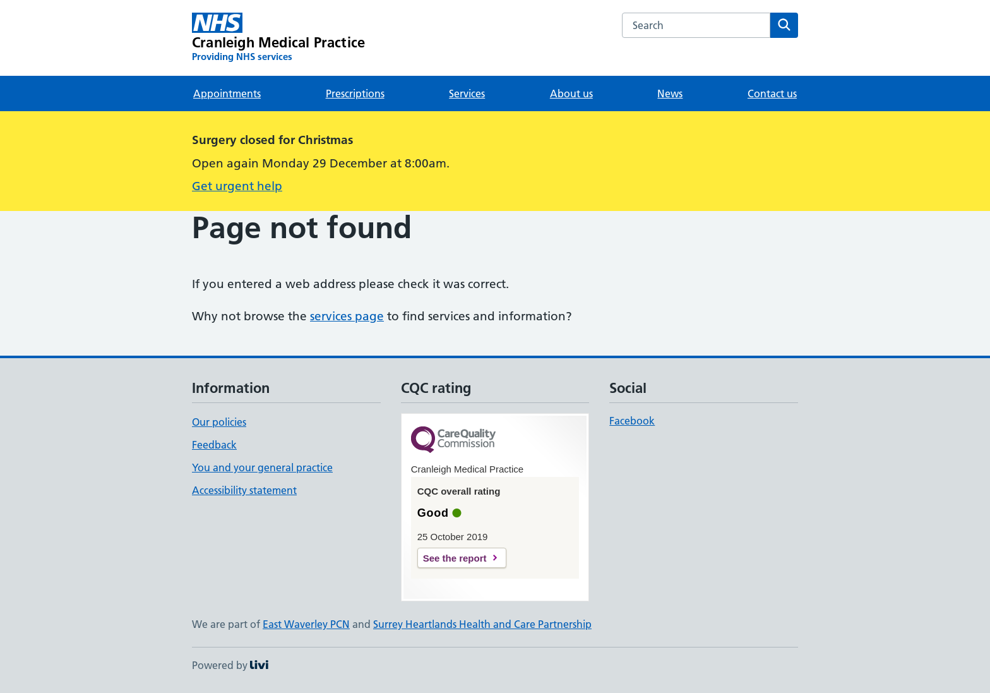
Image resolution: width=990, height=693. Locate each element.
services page (347, 316)
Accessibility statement (244, 490)
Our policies (219, 422)
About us (571, 93)
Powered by (230, 665)
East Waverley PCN (306, 624)
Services (467, 93)
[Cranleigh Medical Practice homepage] (278, 38)
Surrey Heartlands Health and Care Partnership (482, 624)
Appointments (227, 93)
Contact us (772, 93)
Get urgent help (237, 186)
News (670, 93)
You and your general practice (262, 467)
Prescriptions (355, 93)
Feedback (214, 444)
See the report (455, 558)
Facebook (632, 420)
